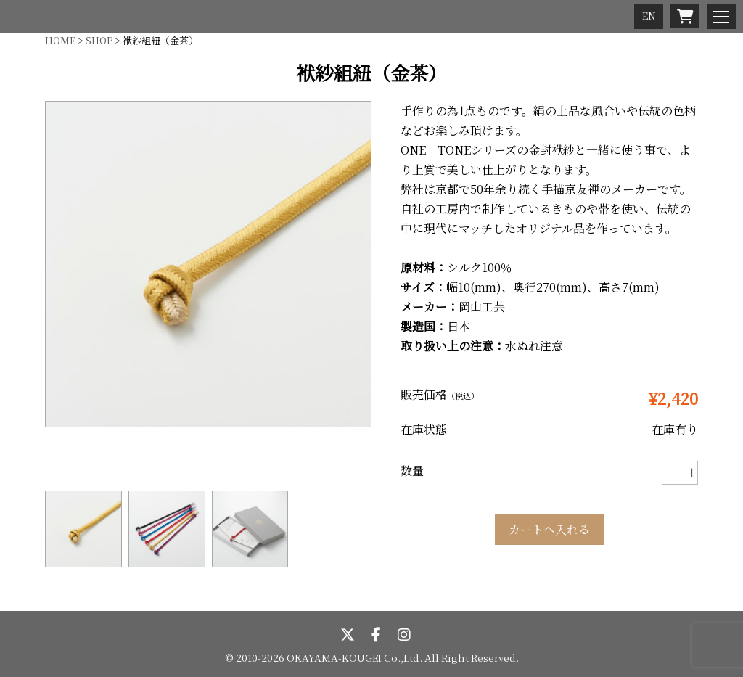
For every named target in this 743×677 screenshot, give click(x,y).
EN (649, 15)
